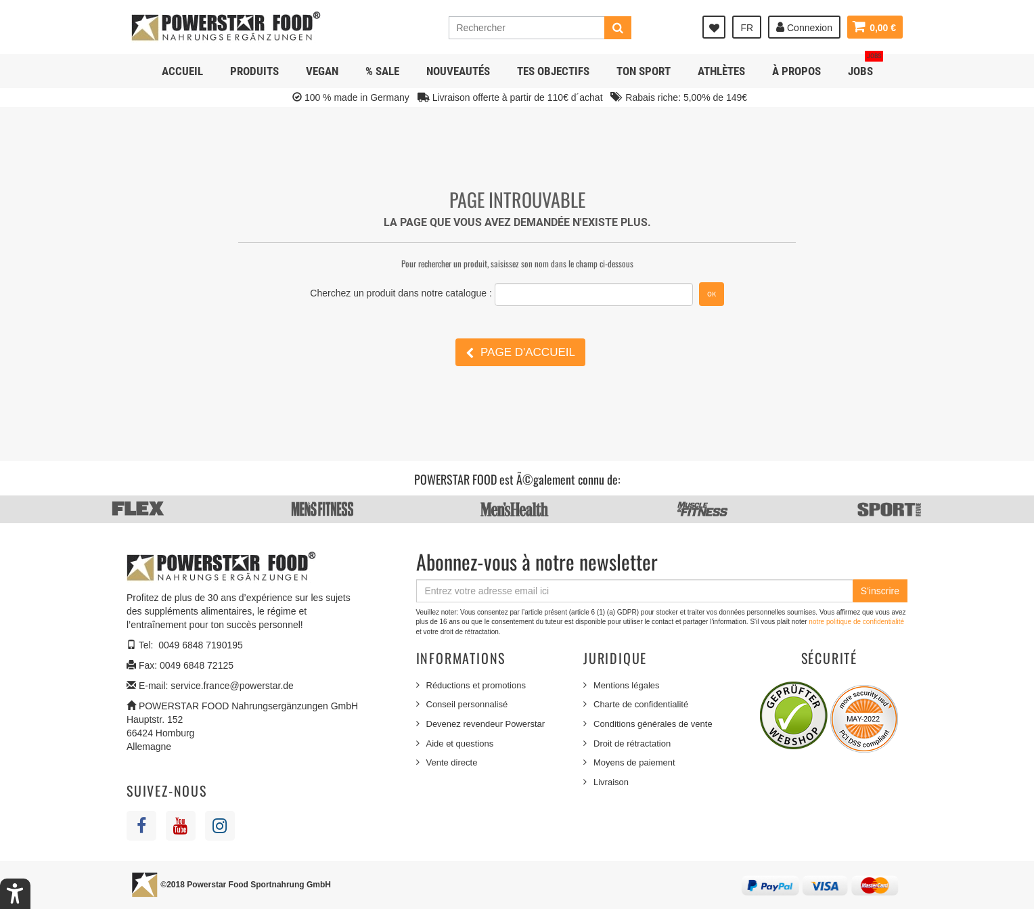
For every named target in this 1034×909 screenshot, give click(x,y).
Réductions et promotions (476, 685)
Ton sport (643, 71)
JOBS (865, 66)
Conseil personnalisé (467, 704)
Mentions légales (626, 685)
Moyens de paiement (634, 762)
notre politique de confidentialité (856, 621)
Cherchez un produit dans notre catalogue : (401, 293)
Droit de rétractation (632, 743)
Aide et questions (460, 743)
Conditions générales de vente (653, 724)
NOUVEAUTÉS (458, 71)
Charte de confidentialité (640, 704)
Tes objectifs (553, 71)
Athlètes (721, 71)
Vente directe (452, 762)
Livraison (611, 782)
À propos (796, 71)
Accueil (182, 71)
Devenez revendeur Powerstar (485, 724)
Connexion (804, 27)
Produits (254, 71)
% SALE (382, 71)
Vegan (322, 71)
